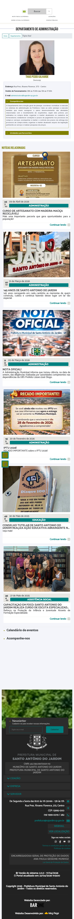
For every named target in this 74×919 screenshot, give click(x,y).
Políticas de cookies (62, 848)
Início (5, 36)
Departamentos (15, 36)
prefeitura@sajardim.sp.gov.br (49, 821)
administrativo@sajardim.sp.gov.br (24, 96)
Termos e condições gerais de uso (56, 846)
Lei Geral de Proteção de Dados (56, 862)
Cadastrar (55, 729)
